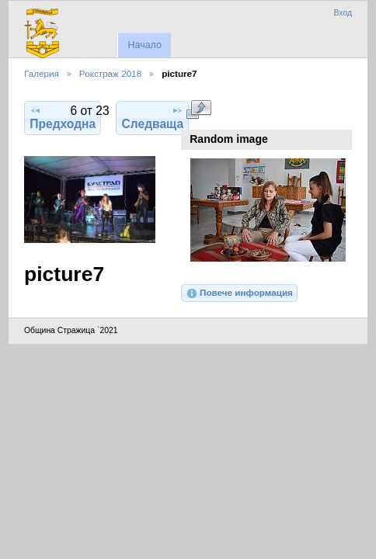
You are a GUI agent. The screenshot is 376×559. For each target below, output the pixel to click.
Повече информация (239, 293)
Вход (342, 13)
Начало (144, 45)
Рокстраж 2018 (110, 73)
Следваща (153, 117)
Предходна (63, 117)
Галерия (41, 73)
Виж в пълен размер (198, 109)
